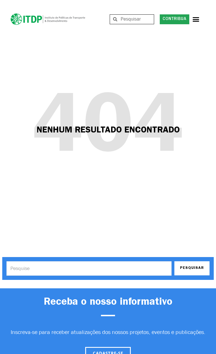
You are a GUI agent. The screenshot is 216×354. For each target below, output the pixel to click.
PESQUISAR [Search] (192, 268)
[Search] (89, 268)
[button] (196, 19)
